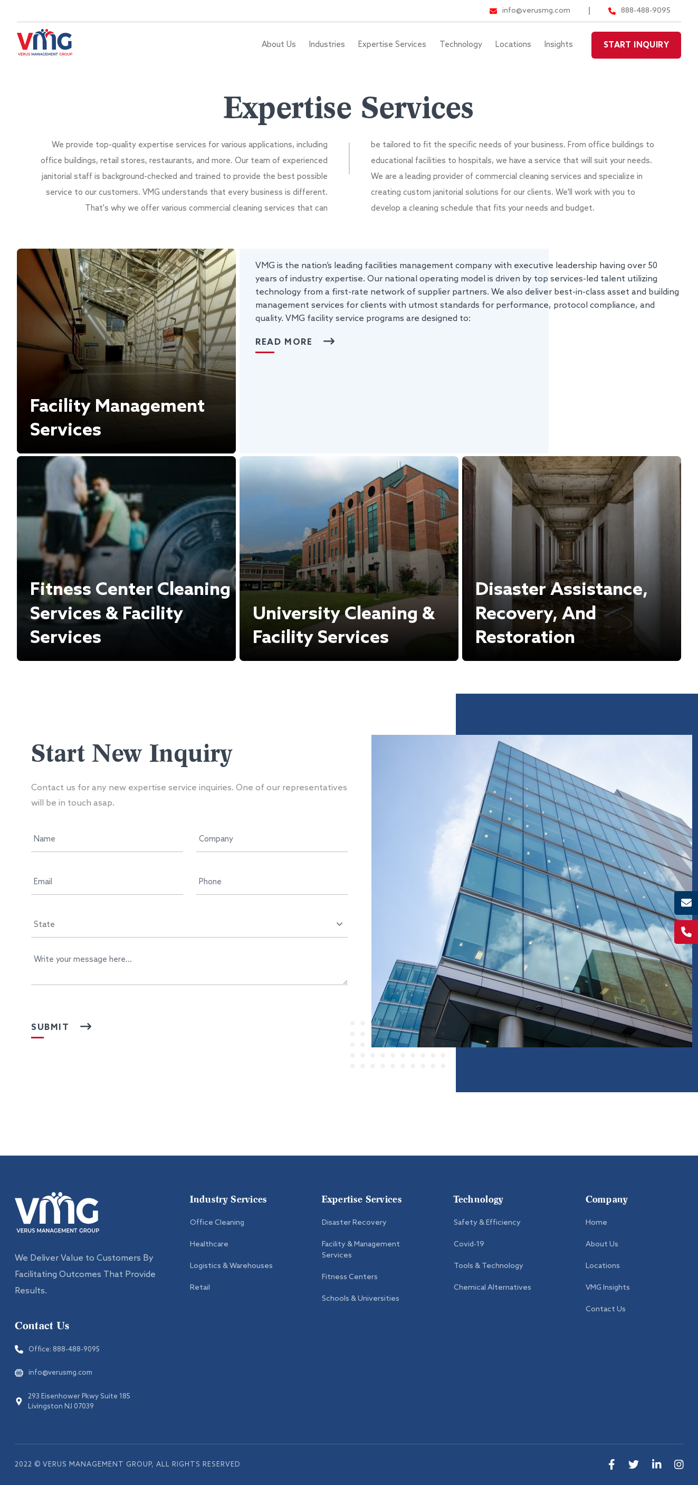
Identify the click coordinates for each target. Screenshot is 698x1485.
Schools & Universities (360, 1298)
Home (596, 1222)
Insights (558, 45)
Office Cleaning (217, 1222)
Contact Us (606, 1309)
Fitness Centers (350, 1277)
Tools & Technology (488, 1266)
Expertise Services (392, 45)
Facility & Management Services (361, 1250)
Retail (200, 1287)
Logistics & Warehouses (231, 1266)
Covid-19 (469, 1244)
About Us (279, 45)
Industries (327, 45)
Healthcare (209, 1244)
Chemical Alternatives (492, 1287)
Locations (513, 45)
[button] (126, 351)
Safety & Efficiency (487, 1222)
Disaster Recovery (354, 1222)
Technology (460, 45)
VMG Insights (608, 1287)
